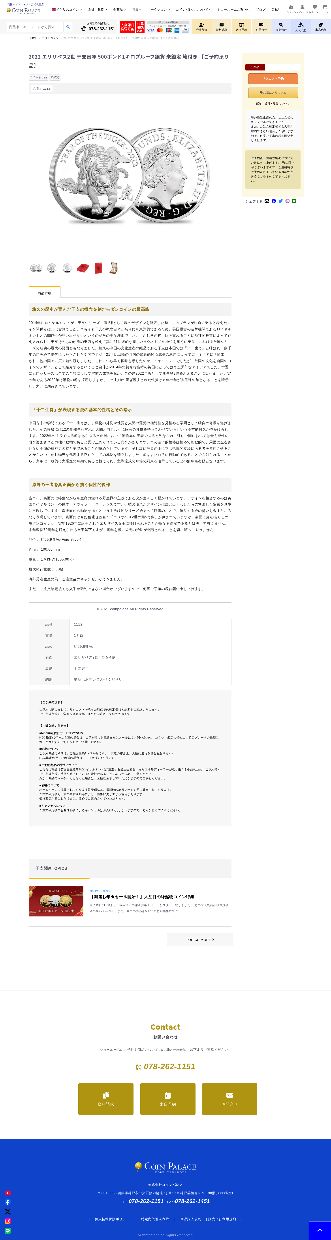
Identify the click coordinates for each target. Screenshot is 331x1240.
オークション (158, 9)
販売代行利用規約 (222, 1219)
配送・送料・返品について (273, 103)
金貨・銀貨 (97, 9)
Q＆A (275, 9)
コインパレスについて (193, 9)
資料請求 (106, 1099)
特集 (136, 9)
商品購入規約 (191, 1219)
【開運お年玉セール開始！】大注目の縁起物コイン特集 (142, 897)
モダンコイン (50, 38)
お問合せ (230, 1099)
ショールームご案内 (234, 9)
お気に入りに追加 (273, 92)
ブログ (260, 9)
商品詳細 (45, 293)
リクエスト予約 (273, 78)
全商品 (119, 9)
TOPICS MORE (200, 940)
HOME (33, 38)
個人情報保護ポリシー (112, 1219)
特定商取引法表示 (155, 1219)
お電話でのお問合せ (98, 27)
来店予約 (168, 1099)
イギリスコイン (67, 9)
